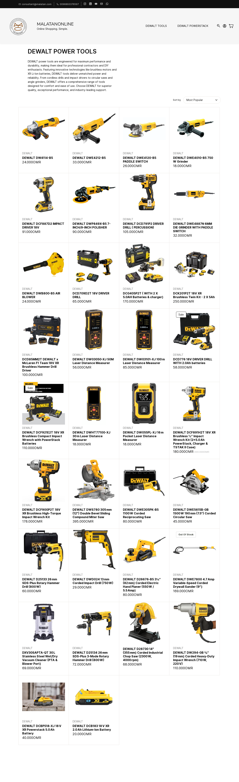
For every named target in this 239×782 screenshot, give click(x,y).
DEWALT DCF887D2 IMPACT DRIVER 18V (43, 225)
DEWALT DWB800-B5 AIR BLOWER (41, 295)
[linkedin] (90, 4)
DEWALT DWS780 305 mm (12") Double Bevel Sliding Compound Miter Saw (92, 513)
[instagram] (85, 4)
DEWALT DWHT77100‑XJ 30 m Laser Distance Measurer (91, 436)
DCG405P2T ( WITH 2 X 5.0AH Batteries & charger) (143, 295)
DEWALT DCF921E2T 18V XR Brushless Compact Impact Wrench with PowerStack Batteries (43, 438)
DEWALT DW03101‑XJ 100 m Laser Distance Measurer (144, 361)
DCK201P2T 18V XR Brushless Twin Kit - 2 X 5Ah (194, 295)
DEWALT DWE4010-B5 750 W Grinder (193, 159)
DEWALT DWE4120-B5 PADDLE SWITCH (139, 159)
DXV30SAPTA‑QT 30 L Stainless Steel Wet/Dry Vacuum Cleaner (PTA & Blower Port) (40, 658)
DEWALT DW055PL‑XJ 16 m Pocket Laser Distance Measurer (143, 436)
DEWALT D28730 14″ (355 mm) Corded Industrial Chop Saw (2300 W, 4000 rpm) (143, 654)
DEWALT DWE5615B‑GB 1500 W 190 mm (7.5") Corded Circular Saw (194, 513)
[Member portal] (224, 26)
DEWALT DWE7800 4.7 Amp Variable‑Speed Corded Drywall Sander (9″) (193, 582)
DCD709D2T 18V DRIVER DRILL (91, 295)
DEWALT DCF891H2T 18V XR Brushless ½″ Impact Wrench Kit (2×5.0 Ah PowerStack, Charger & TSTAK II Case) (194, 440)
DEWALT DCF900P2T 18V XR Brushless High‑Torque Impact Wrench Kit (41, 513)
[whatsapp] (107, 4)
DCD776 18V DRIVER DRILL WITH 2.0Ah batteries (192, 361)
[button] (195, 100)
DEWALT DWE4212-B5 (89, 158)
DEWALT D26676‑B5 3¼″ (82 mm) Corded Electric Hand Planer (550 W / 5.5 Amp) (142, 584)
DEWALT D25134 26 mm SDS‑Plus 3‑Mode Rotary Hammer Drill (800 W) (91, 656)
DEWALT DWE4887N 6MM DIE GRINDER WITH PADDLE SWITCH (193, 227)
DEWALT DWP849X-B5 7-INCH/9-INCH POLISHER (92, 225)
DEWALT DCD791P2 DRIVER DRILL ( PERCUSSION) (143, 225)
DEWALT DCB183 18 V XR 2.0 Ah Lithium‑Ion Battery (92, 727)
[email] (101, 4)
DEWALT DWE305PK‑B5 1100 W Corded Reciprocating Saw (141, 513)
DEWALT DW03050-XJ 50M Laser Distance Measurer (93, 361)
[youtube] (96, 4)
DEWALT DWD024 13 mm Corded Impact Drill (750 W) (93, 581)
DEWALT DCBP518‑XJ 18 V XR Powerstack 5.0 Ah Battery (41, 729)
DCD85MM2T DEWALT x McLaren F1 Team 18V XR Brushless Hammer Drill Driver (40, 364)
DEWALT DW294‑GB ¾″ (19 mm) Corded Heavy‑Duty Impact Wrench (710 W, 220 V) (193, 658)
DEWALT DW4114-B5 (37, 158)
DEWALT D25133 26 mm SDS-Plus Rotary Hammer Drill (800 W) (41, 582)
